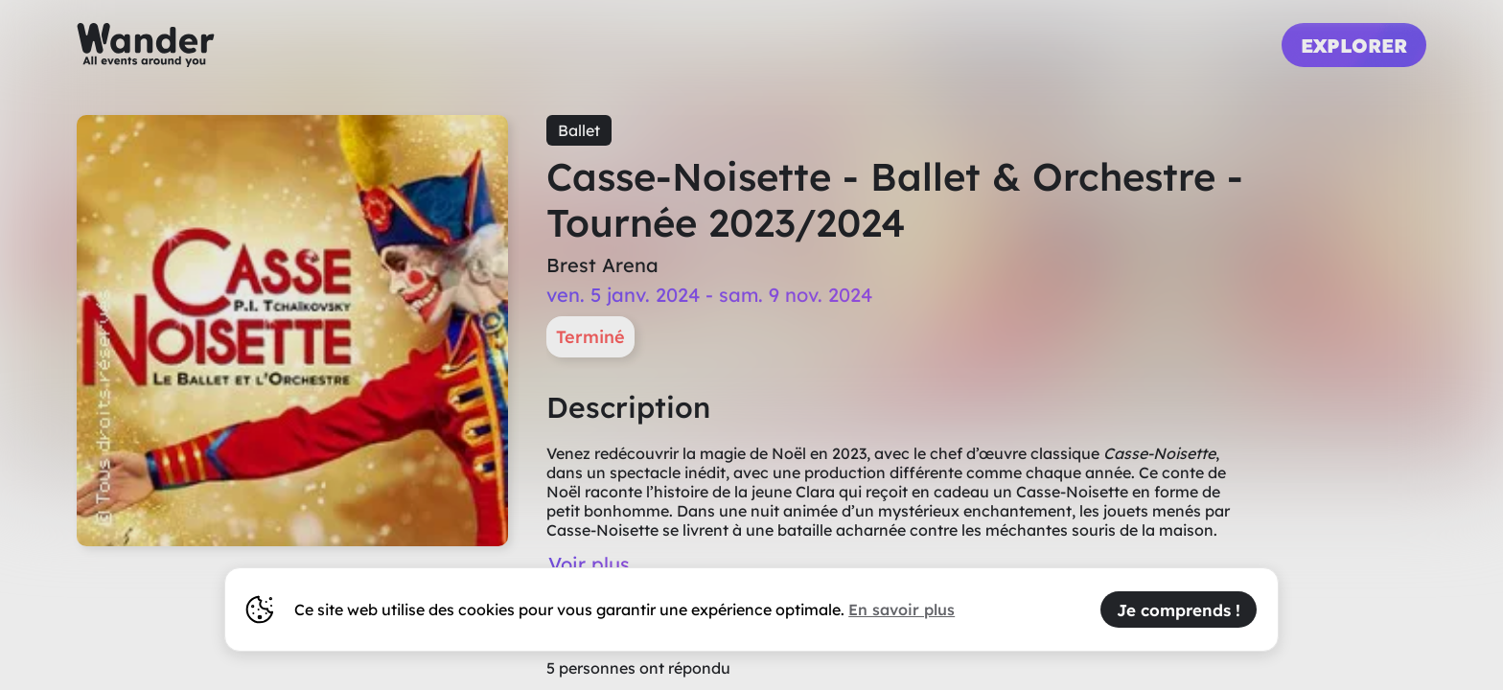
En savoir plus (901, 609)
